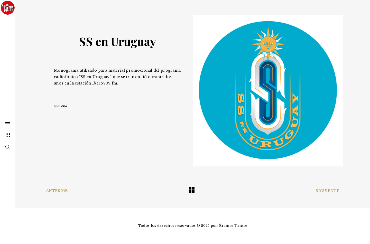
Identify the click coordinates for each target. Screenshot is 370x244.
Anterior (57, 191)
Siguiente (327, 191)
